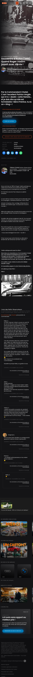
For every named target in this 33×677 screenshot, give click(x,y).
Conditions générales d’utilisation (9, 667)
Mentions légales (5, 664)
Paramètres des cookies (7, 671)
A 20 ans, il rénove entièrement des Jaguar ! (13, 601)
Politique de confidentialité (7, 674)
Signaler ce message (24, 375)
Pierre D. (6, 456)
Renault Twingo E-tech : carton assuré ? (12, 556)
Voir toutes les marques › (7, 580)
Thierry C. (6, 408)
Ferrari (15, 144)
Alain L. (6, 382)
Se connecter (5, 315)
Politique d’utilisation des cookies (9, 669)
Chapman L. (11, 435)
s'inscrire (13, 315)
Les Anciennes (17, 148)
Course (16, 142)
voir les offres (9, 121)
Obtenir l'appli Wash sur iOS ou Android (17, 136)
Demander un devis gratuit (13, 631)
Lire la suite (13, 173)
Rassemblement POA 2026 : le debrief (11, 535)
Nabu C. (6, 321)
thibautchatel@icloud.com (15, 254)
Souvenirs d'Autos (18, 146)
